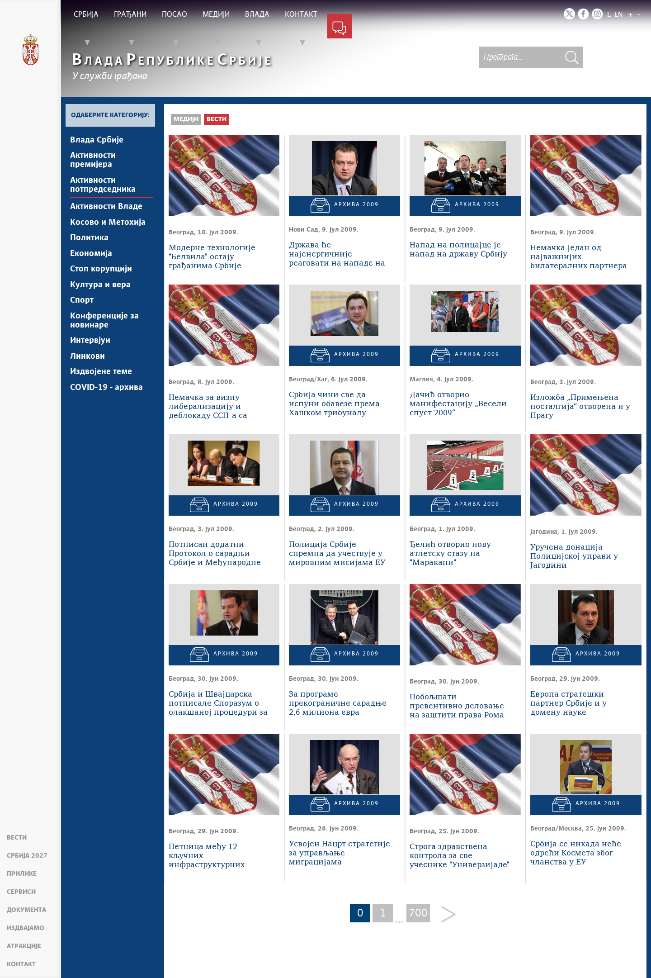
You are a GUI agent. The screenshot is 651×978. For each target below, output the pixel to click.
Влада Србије (96, 140)
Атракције (24, 946)
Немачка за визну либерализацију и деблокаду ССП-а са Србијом (208, 407)
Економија (91, 255)
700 (418, 913)
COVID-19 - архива (106, 391)
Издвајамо (25, 928)
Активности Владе (106, 208)
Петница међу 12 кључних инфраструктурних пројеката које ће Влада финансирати (216, 856)
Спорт (82, 303)
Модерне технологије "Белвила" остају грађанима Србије (212, 257)
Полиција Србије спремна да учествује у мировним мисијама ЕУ (337, 554)
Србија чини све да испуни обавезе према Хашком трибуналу (334, 404)
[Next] (445, 915)
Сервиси (21, 892)
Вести (17, 838)
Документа (26, 910)
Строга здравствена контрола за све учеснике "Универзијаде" (459, 856)
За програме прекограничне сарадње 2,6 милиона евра (338, 704)
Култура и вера (100, 287)
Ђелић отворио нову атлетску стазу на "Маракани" (450, 554)
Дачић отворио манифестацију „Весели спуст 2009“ (458, 404)
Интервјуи (90, 343)
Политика (89, 239)
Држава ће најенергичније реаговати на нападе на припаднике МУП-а (337, 255)
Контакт (21, 964)
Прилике (22, 874)
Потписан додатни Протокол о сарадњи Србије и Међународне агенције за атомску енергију (215, 554)
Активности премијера (93, 160)
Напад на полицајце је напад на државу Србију (458, 250)
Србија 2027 (27, 856)
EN (618, 14)
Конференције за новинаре (104, 323)
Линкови (87, 359)
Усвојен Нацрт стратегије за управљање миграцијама (339, 853)
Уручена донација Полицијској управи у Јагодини (574, 557)
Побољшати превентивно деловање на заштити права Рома (457, 706)
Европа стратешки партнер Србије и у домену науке (568, 704)
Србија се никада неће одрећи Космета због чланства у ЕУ (575, 853)
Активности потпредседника (103, 185)
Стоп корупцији (101, 271)
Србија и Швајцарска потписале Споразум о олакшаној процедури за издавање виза (218, 704)
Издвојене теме (101, 375)
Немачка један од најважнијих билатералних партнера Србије (578, 257)
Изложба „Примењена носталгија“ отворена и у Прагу (580, 407)
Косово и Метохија (108, 223)
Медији (186, 119)
